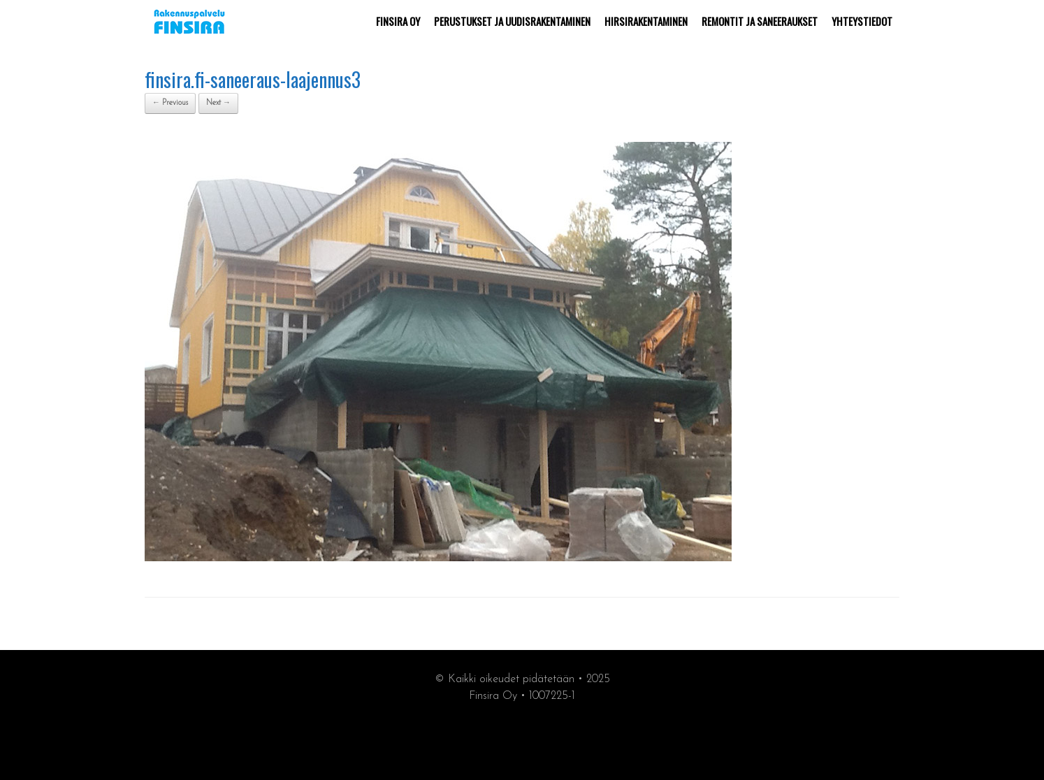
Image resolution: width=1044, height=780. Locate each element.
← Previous (170, 103)
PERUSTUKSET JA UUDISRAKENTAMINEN (512, 21)
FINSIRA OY (398, 21)
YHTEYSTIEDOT (862, 21)
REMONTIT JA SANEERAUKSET (760, 21)
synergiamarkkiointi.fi (522, 739)
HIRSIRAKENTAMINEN (646, 21)
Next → (218, 103)
